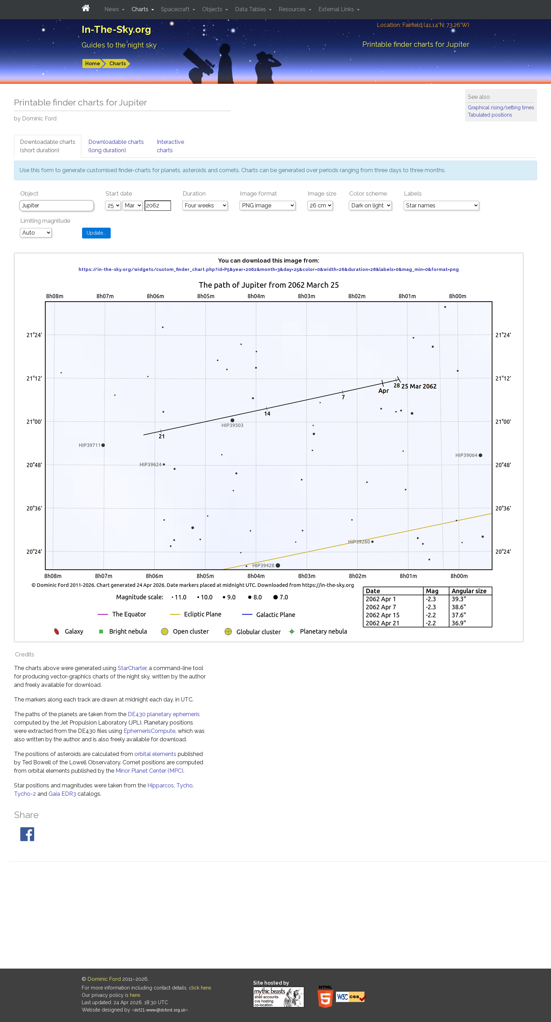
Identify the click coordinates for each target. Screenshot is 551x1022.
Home (92, 63)
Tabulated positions (490, 115)
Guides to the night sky (119, 45)
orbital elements (155, 754)
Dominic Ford (104, 979)
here (135, 995)
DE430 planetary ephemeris (164, 714)
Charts (117, 63)
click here (200, 988)
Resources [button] (293, 9)
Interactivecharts (170, 146)
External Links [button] (336, 9)
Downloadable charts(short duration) (47, 146)
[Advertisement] (278, 916)
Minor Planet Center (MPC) (149, 770)
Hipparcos (160, 785)
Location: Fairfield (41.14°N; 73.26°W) (423, 25)
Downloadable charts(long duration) (116, 146)
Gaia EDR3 (62, 794)
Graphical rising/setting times (501, 107)
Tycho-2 (25, 794)
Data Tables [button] (251, 9)
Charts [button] (141, 9)
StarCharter (132, 668)
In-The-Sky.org (116, 29)
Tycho (184, 785)
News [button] (112, 9)
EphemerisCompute (149, 731)
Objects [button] (213, 9)
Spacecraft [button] (176, 9)
